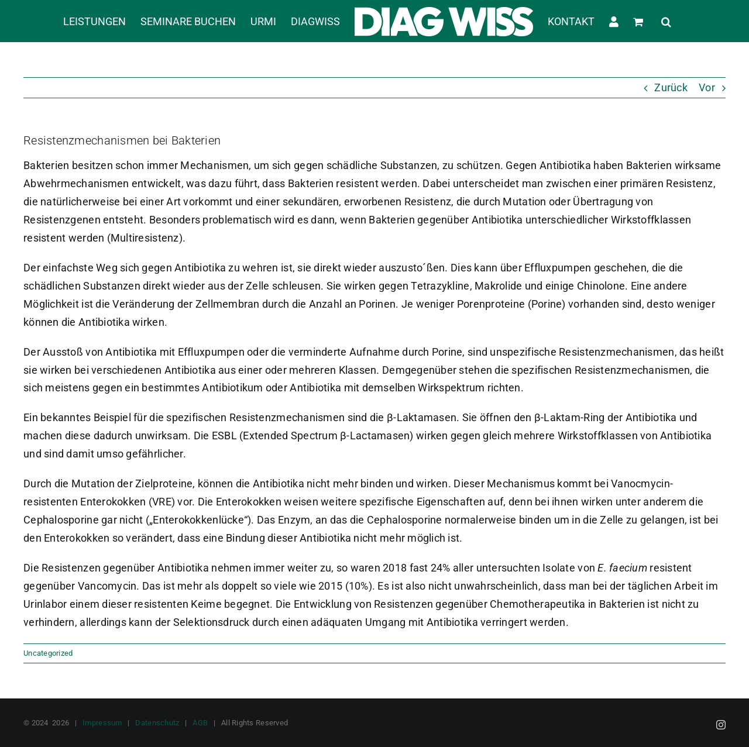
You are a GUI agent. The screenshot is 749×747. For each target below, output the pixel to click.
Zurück (671, 87)
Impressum (102, 722)
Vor (707, 87)
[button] (666, 21)
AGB (200, 722)
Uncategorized (48, 653)
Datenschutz (157, 722)
